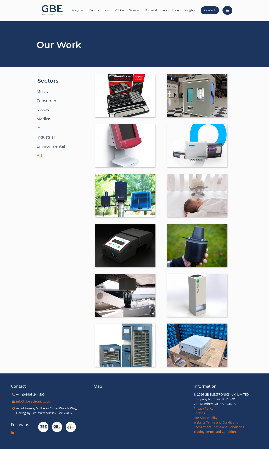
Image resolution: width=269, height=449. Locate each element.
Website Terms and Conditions (216, 422)
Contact (209, 10)
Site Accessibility (205, 418)
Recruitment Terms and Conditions (219, 427)
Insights (189, 10)
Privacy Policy (203, 408)
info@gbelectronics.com (33, 401)
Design (75, 10)
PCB (118, 10)
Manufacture (97, 10)
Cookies (199, 413)
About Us (169, 10)
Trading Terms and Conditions (215, 432)
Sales (132, 10)
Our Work (151, 10)
